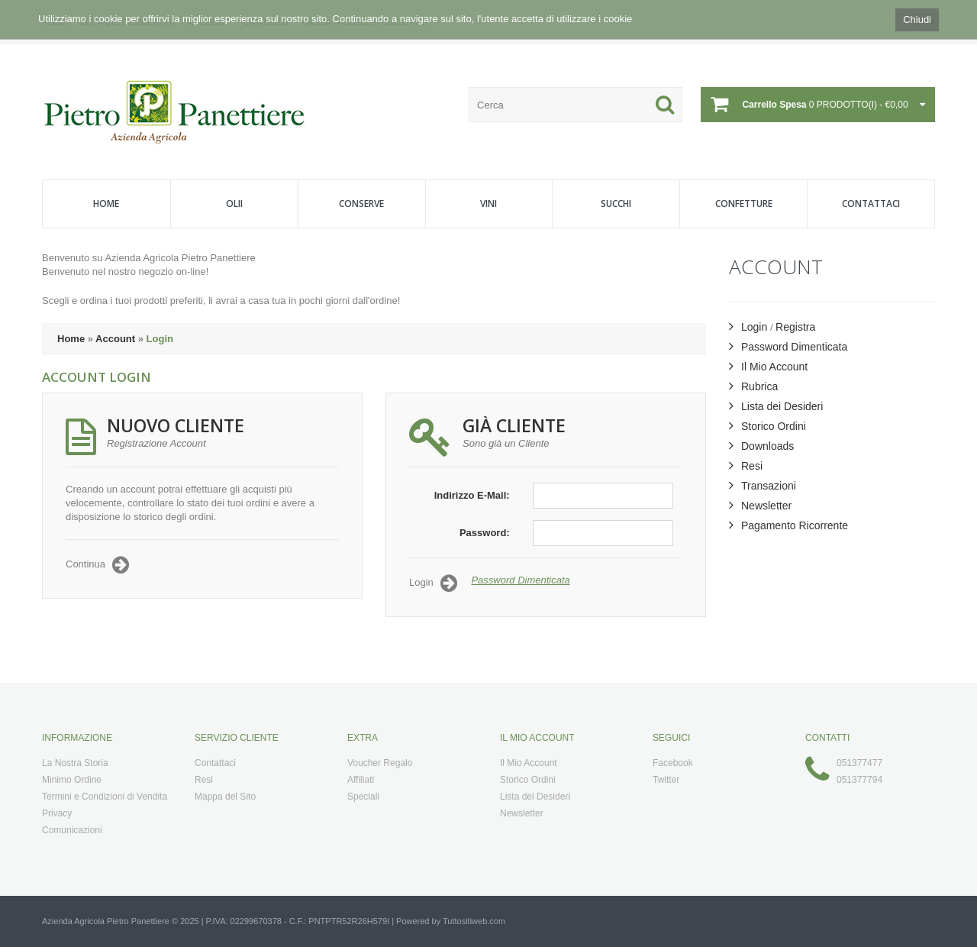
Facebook (673, 763)
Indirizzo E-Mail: (472, 495)
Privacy (57, 813)
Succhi (616, 203)
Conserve (361, 203)
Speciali (363, 796)
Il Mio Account (768, 366)
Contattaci (871, 203)
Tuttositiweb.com (474, 921)
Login (160, 338)
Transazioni (762, 486)
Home (106, 203)
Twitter (666, 779)
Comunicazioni (72, 830)
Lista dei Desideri (776, 406)
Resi (746, 466)
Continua (97, 565)
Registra (795, 327)
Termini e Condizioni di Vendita (104, 796)
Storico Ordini (767, 426)
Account (115, 338)
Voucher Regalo (379, 763)
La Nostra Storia (75, 763)
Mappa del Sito (225, 796)
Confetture (743, 203)
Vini (488, 203)
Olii (234, 203)
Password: (484, 532)
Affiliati (360, 779)
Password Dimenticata (520, 580)
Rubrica (753, 386)
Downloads (761, 446)
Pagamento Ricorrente (788, 525)
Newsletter (760, 505)
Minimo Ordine (72, 779)
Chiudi (917, 19)
